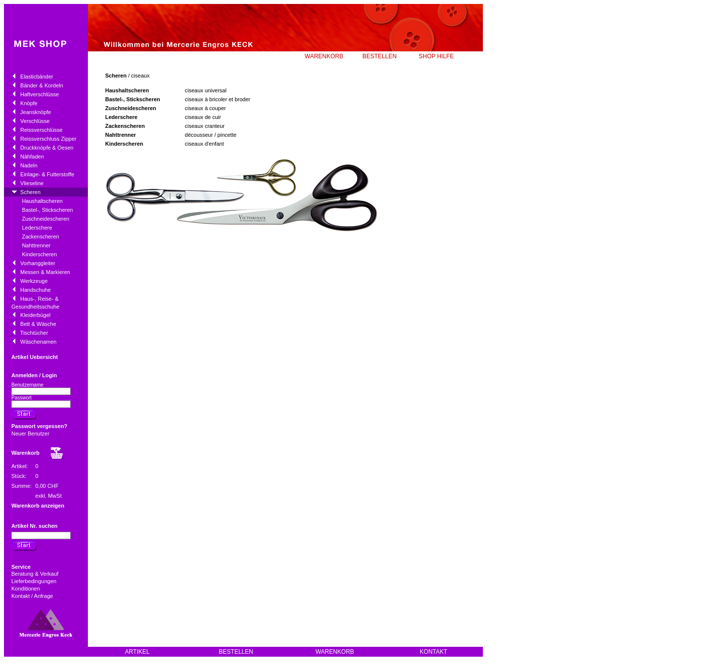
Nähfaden (32, 156)
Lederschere (37, 228)
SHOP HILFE (436, 56)
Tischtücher (34, 333)
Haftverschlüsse (39, 94)
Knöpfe (29, 103)
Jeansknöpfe (35, 112)
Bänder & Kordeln (41, 85)
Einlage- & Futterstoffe (47, 174)
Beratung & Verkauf (35, 574)
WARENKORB (324, 56)
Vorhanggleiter (37, 263)
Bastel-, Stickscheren (47, 210)
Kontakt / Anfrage (32, 596)
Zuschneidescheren (45, 219)
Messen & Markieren (45, 272)
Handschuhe (35, 290)
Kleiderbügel (35, 315)
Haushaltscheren (42, 201)
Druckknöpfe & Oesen (47, 148)
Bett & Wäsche (38, 324)
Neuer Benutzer (30, 433)
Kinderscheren (39, 254)
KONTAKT (433, 651)
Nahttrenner (36, 245)
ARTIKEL (137, 651)
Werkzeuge (33, 281)
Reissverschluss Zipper (48, 139)
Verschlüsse (34, 121)
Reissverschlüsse (41, 130)
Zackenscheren (40, 236)
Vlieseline (31, 183)
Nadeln (29, 165)
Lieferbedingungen (34, 581)
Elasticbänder (36, 76)
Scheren (30, 192)
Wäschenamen (38, 342)
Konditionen (26, 589)
